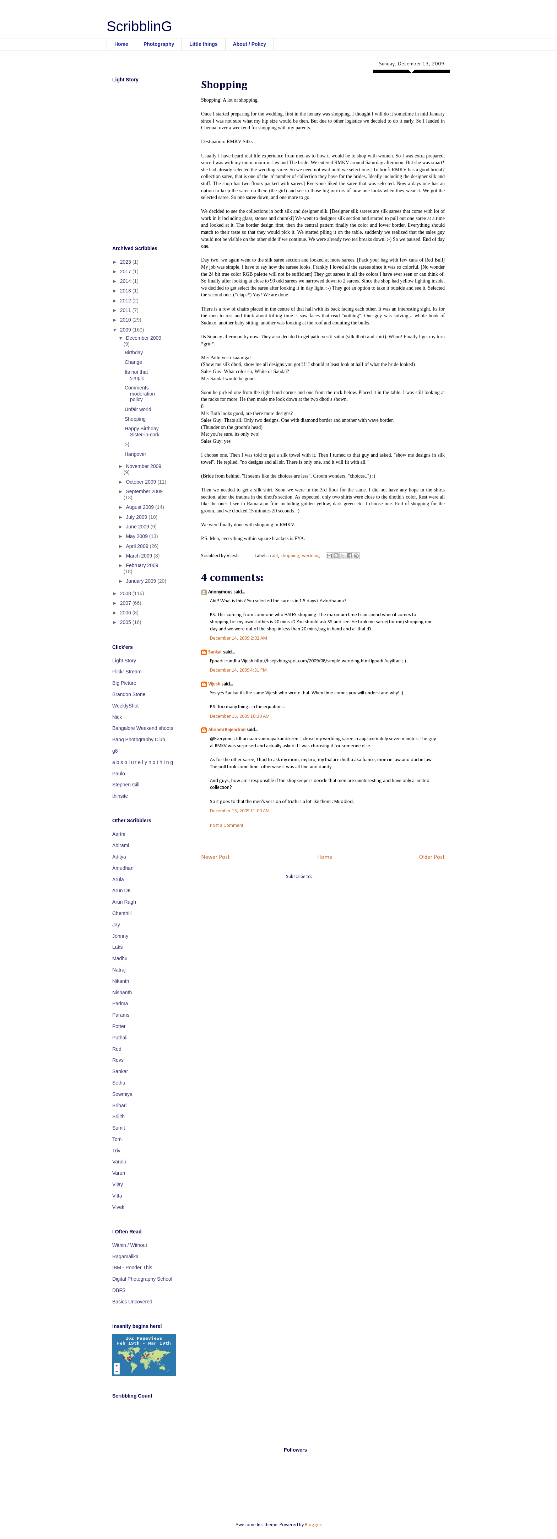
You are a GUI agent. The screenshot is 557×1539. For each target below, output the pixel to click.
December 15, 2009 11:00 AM (240, 811)
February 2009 (142, 565)
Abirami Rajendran (226, 730)
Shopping (135, 419)
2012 (126, 300)
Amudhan (123, 868)
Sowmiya (122, 1094)
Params (120, 1015)
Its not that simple (136, 375)
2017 (126, 271)
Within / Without (129, 1245)
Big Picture (124, 683)
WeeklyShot (125, 706)
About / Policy (249, 44)
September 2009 (144, 491)
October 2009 (141, 482)
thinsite (120, 796)
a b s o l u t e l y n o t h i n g (142, 762)
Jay (116, 924)
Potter (118, 1026)
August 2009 (140, 507)
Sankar (215, 652)
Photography (159, 44)
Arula (118, 879)
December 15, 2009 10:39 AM (240, 716)
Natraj (118, 970)
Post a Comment (226, 825)
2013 (126, 291)
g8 (115, 751)
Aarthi (118, 834)
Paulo (118, 773)
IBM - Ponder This (132, 1267)
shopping (290, 556)
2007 (126, 603)
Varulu (119, 1161)
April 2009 (138, 546)
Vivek (118, 1207)
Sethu (118, 1083)
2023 (126, 262)
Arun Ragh (124, 902)
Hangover (135, 454)
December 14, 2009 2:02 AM (238, 638)
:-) (127, 444)
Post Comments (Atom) (336, 876)
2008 (126, 593)
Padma (120, 1003)
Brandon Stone (128, 694)
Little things (203, 44)
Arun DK (121, 890)
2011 (126, 310)
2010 (126, 320)
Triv (116, 1150)
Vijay (117, 1184)
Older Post (432, 857)
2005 (126, 622)
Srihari (119, 1105)
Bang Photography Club (138, 739)
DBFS (118, 1290)
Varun (118, 1173)
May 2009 (137, 536)
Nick (117, 717)
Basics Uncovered (132, 1301)
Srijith (118, 1116)
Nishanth (122, 992)
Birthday (134, 352)
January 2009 (141, 581)
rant (274, 556)
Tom (116, 1139)
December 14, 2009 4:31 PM (238, 670)
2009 (126, 330)
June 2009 (138, 526)
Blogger (313, 1525)
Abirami (120, 845)
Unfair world (138, 409)
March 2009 (139, 556)
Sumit (118, 1128)
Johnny (120, 936)
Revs (118, 1060)
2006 (126, 612)
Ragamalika (125, 1256)
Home (121, 44)
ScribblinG (139, 26)
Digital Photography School (142, 1279)
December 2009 (143, 338)
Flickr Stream (126, 671)
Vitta (117, 1196)
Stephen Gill (125, 784)
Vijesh (214, 684)
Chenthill (121, 913)
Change (133, 362)
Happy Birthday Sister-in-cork (142, 431)
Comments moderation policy (140, 394)
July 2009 (137, 517)
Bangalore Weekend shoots (142, 728)
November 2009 (143, 466)
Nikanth (120, 981)
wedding (311, 556)
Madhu (120, 958)
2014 (126, 281)
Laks (117, 947)
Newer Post (215, 857)
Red (116, 1049)
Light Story (124, 660)
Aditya (119, 857)
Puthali (120, 1037)
